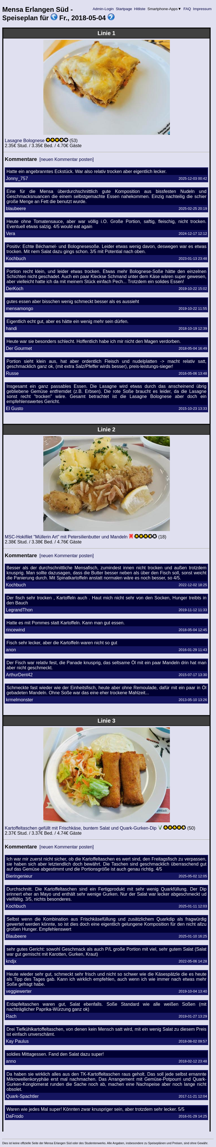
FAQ (187, 9)
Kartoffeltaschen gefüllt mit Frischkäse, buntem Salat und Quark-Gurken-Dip (81, 828)
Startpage (124, 9)
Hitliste (139, 9)
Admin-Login (103, 9)
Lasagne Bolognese (24, 140)
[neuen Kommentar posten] (66, 159)
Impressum (202, 9)
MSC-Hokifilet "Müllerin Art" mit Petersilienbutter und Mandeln (66, 536)
